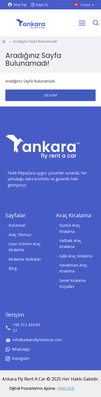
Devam (50, 95)
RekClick (66, 388)
